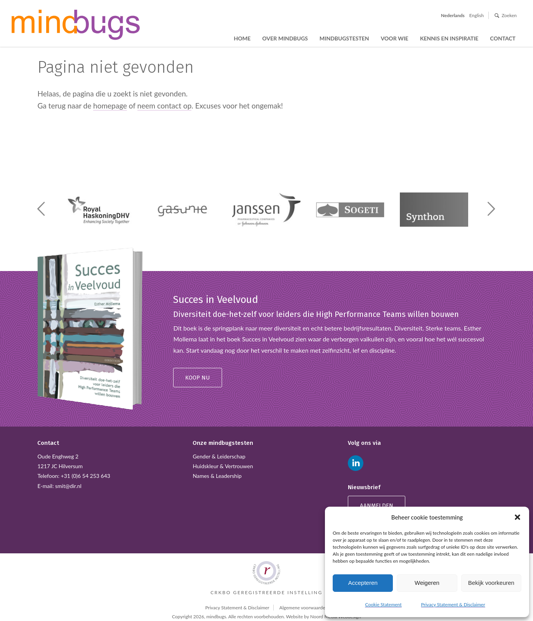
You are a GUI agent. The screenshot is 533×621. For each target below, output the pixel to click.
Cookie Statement (383, 604)
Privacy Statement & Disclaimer (453, 604)
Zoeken (509, 15)
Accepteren (363, 582)
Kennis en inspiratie (449, 38)
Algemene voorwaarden (304, 608)
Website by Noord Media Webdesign (323, 616)
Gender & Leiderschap (219, 456)
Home (242, 38)
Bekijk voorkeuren (491, 582)
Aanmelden (376, 505)
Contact (503, 38)
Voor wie (394, 38)
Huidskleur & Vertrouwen (223, 466)
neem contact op (164, 105)
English (476, 15)
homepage (110, 105)
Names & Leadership (217, 475)
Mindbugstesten (344, 38)
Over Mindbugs (285, 38)
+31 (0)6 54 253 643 (85, 475)
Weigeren (427, 582)
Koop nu (197, 377)
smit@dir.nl (68, 486)
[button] (517, 517)
